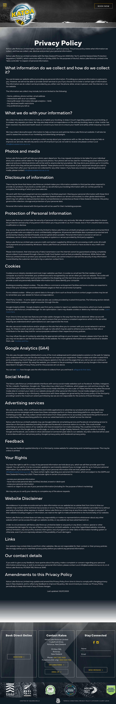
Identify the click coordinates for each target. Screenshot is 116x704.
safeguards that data (82, 369)
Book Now (103, 6)
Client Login (104, 701)
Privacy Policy (85, 701)
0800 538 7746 (65, 660)
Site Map (95, 701)
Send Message (94, 670)
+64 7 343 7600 (59, 657)
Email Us (55, 672)
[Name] (95, 649)
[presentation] (95, 662)
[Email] (95, 654)
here (18, 369)
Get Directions (55, 665)
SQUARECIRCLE (34, 701)
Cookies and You (21, 341)
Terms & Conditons (70, 701)
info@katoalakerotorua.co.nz (18, 144)
